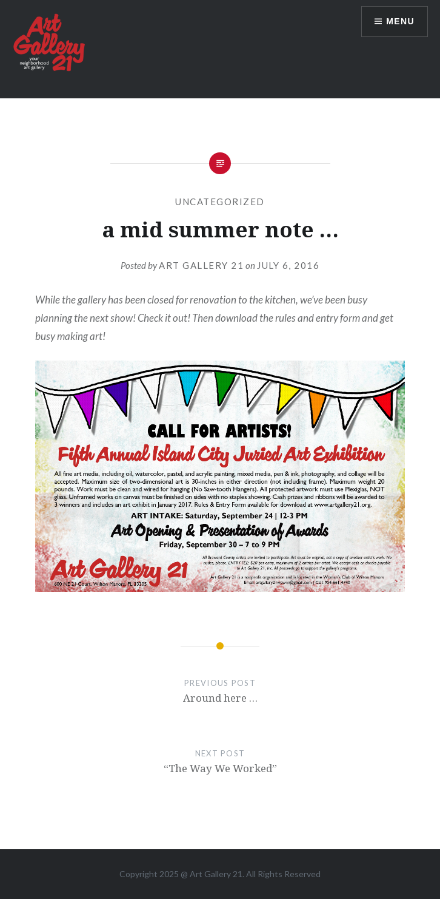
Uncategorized (220, 201)
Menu (400, 21)
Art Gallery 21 (201, 265)
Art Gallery (211, 874)
